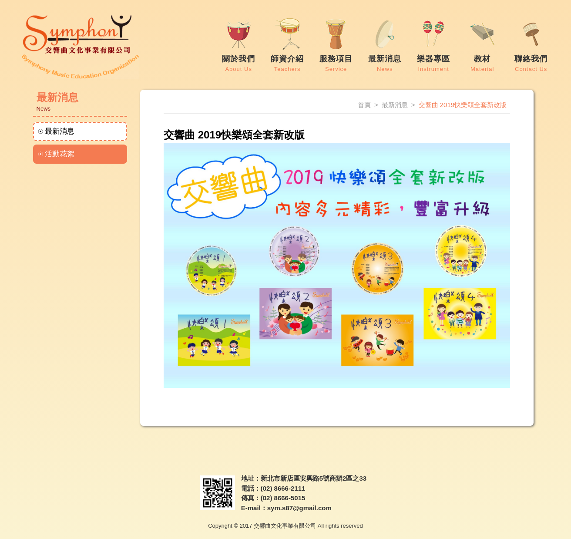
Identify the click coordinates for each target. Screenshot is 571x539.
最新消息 (59, 131)
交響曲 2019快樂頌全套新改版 (463, 104)
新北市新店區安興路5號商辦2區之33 (313, 478)
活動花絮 (59, 154)
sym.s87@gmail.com (299, 508)
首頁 (364, 104)
